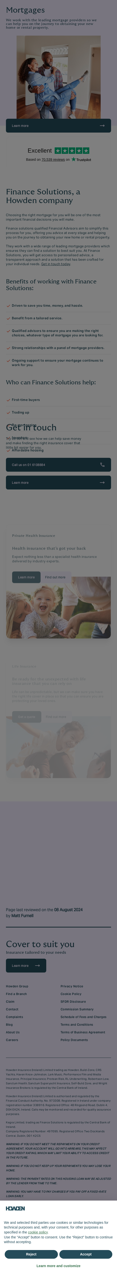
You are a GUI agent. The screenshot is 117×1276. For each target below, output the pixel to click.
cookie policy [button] (37, 1232)
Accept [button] (86, 1254)
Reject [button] (31, 1254)
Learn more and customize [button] (58, 1266)
